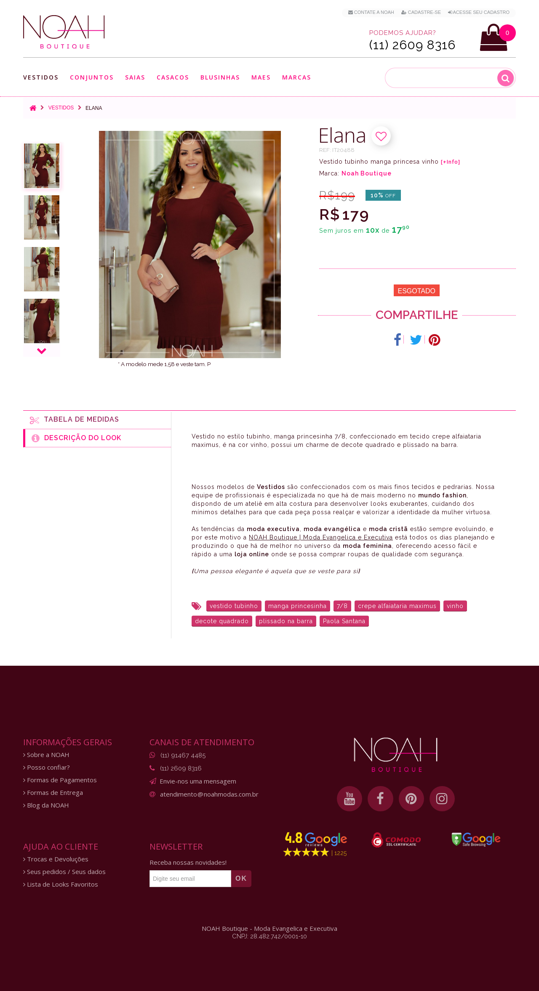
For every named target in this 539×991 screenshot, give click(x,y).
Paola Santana (344, 621)
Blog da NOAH (46, 805)
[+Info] (450, 162)
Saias (135, 77)
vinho (455, 606)
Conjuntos (92, 77)
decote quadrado (222, 621)
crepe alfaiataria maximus (397, 606)
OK (241, 878)
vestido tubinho (234, 606)
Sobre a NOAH (46, 755)
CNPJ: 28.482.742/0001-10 (269, 936)
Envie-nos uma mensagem (198, 781)
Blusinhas (220, 77)
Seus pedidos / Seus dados (64, 872)
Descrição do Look (76, 438)
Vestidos (41, 77)
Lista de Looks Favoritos (60, 884)
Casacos (173, 77)
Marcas (296, 77)
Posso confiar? (46, 767)
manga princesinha (297, 606)
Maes (261, 77)
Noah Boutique (367, 173)
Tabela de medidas (74, 420)
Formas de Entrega (53, 793)
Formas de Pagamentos (60, 780)
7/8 (342, 606)
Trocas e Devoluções (55, 859)
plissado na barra (286, 621)
